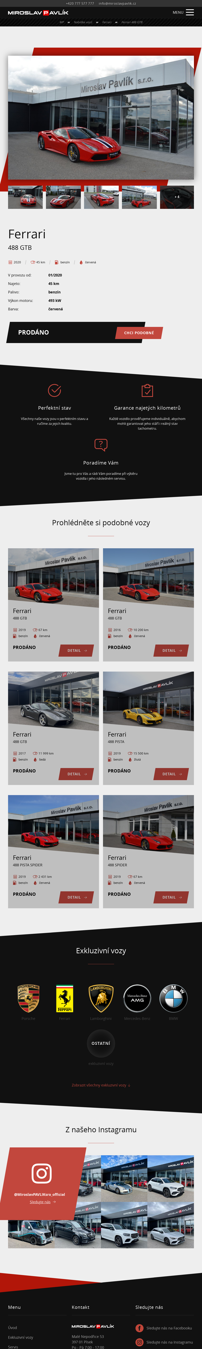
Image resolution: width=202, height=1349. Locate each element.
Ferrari (106, 22)
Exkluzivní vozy (20, 1337)
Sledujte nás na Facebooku (169, 1328)
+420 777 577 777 (80, 3)
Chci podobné (140, 332)
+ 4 (177, 197)
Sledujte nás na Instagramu (170, 1342)
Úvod (12, 1328)
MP (61, 22)
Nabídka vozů (83, 22)
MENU (183, 12)
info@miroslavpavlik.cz (117, 3)
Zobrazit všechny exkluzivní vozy (99, 1085)
